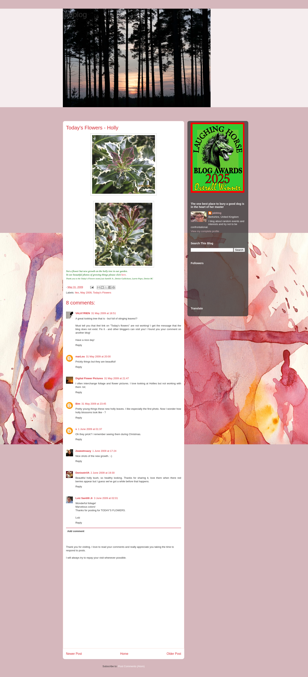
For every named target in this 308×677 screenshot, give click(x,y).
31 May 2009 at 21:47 (116, 378)
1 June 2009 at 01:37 (90, 429)
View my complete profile (205, 231)
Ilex (77, 292)
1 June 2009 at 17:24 (104, 450)
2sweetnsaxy (83, 450)
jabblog (75, 14)
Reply (78, 345)
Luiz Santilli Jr (84, 498)
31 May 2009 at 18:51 (103, 313)
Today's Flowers (102, 292)
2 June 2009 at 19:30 (103, 472)
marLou (80, 356)
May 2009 (86, 292)
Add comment (75, 531)
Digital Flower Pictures (89, 378)
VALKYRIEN (82, 313)
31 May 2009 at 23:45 (94, 403)
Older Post (174, 653)
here (123, 274)
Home (124, 653)
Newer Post (74, 653)
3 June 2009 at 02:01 (106, 498)
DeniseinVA (82, 472)
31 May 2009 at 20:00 (98, 356)
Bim (77, 403)
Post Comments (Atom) (131, 666)
